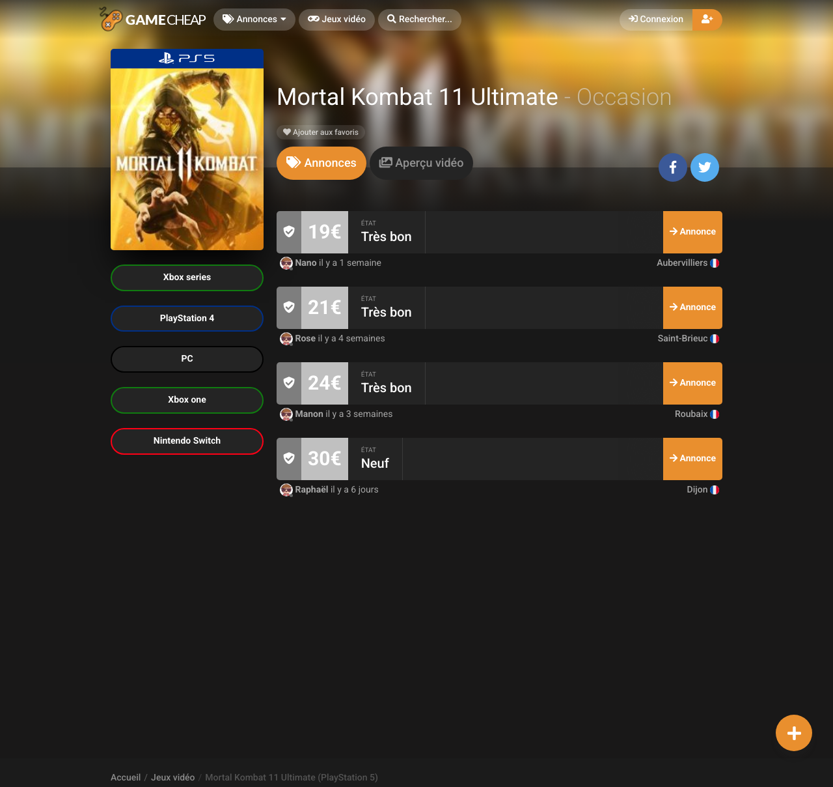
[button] (419, 20)
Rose (299, 339)
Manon (302, 414)
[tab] (321, 163)
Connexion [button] (656, 19)
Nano (299, 263)
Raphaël (305, 490)
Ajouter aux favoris (321, 132)
